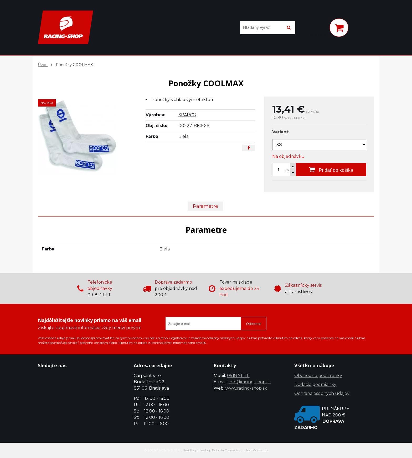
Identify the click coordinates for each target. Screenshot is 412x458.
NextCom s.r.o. (257, 450)
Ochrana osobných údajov (321, 393)
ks (287, 170)
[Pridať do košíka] (331, 169)
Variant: (280, 131)
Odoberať (253, 324)
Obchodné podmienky (318, 375)
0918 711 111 (238, 375)
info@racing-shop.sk (250, 381)
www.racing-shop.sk (246, 388)
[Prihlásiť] (318, 28)
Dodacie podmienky (315, 384)
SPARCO (187, 114)
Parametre (205, 206)
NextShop (190, 450)
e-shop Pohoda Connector (221, 450)
